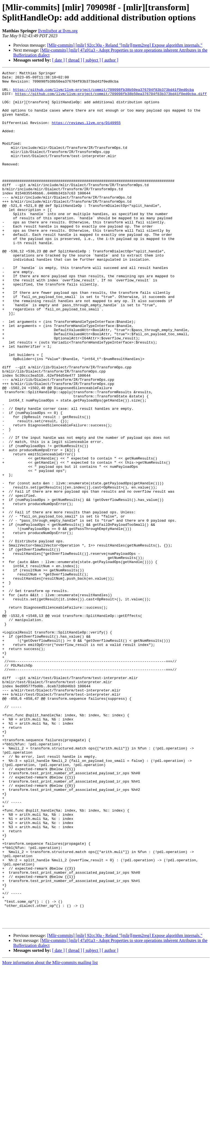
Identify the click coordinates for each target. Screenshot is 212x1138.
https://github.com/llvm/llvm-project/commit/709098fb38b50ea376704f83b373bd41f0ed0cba (103, 93)
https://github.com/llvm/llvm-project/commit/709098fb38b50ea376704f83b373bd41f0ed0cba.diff (111, 98)
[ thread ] (74, 60)
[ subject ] (92, 60)
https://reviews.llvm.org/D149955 (86, 133)
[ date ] (58, 60)
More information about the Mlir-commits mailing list (50, 1133)
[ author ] (110, 60)
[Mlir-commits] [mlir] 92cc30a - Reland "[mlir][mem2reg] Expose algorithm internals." (124, 45)
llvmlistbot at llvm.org (58, 30)
